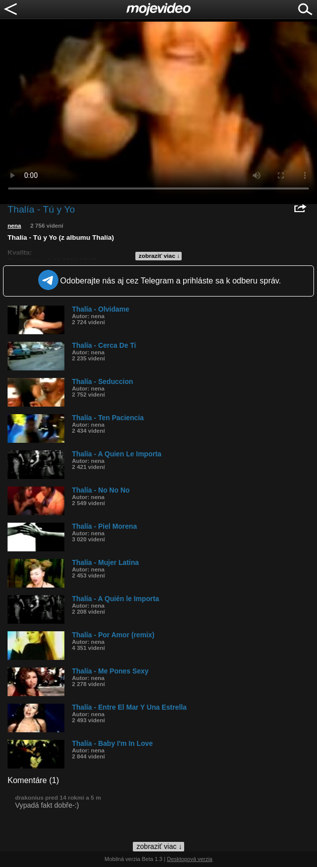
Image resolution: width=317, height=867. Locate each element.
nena (14, 226)
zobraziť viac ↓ (159, 255)
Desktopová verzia (190, 859)
